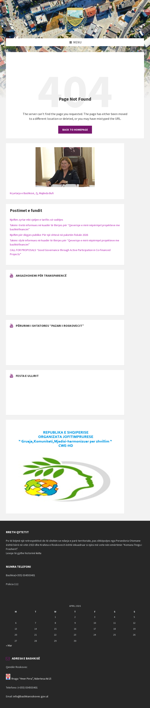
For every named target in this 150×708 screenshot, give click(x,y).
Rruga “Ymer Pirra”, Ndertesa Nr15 (31, 678)
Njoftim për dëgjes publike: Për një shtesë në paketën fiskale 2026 (49, 235)
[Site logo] (75, 31)
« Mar (9, 645)
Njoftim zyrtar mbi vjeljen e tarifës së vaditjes (36, 219)
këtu (38, 553)
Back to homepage (75, 129)
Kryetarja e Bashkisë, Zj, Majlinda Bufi (32, 193)
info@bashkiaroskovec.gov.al (30, 696)
